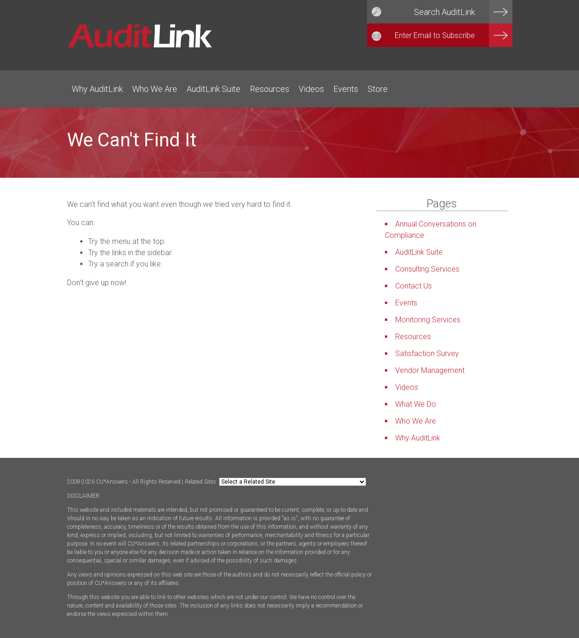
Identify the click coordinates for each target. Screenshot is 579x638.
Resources (269, 89)
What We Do (415, 404)
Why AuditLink (97, 89)
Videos (311, 89)
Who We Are (154, 89)
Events (345, 89)
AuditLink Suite (214, 89)
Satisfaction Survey (427, 353)
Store (378, 89)
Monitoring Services (427, 319)
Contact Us (413, 285)
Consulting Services (427, 269)
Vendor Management (430, 370)
